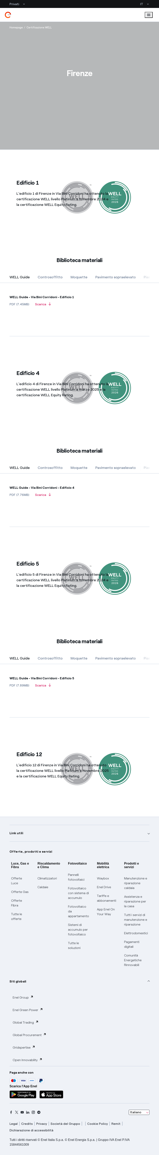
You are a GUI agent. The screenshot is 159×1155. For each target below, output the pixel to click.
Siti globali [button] (18, 981)
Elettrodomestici (136, 933)
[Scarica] (43, 305)
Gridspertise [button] (24, 1047)
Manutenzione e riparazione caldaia (135, 883)
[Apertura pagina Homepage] (16, 28)
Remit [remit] (116, 1124)
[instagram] (33, 1112)
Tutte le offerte (16, 916)
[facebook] (11, 1112)
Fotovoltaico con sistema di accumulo (78, 893)
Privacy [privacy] (41, 1124)
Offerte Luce (16, 880)
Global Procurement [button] (29, 1035)
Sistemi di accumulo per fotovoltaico (78, 929)
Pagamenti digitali (131, 944)
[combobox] (139, 1112)
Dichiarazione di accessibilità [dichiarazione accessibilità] (31, 1130)
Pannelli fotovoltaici (76, 877)
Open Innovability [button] (27, 1060)
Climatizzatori (47, 878)
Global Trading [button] (26, 1022)
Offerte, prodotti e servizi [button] (31, 851)
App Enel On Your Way (106, 911)
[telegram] (38, 1112)
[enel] (8, 15)
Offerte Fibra (16, 903)
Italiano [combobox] (135, 1112)
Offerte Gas (20, 892)
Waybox (103, 878)
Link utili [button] (16, 833)
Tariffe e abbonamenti (106, 898)
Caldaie (42, 887)
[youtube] (22, 1112)
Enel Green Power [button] (28, 1010)
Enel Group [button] (23, 997)
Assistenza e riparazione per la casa (135, 901)
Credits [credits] (27, 1124)
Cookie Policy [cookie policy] (97, 1124)
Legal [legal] (14, 1124)
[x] (16, 1112)
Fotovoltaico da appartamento (78, 911)
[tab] (20, 277)
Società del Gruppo (65, 1124)
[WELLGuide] (79, 295)
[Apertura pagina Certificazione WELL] (39, 28)
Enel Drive (104, 887)
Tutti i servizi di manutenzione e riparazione (135, 919)
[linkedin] (27, 1112)
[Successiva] (143, 277)
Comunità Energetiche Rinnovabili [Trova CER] (133, 960)
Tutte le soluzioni (74, 945)
